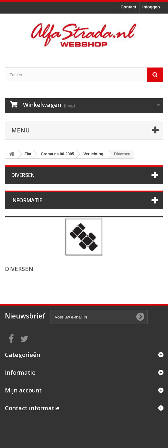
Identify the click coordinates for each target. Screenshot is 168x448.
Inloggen (151, 7)
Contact (128, 7)
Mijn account (23, 390)
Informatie (26, 200)
